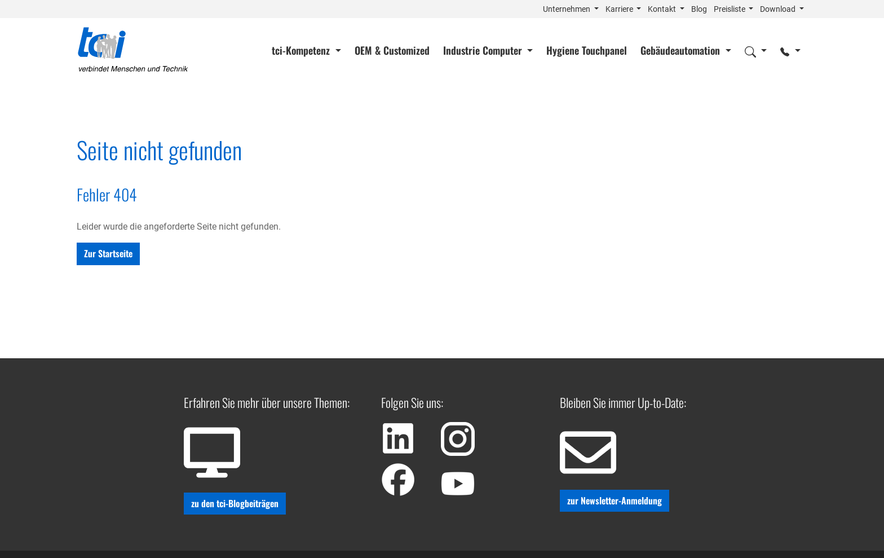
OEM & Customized (392, 50)
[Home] (133, 50)
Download (778, 9)
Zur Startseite (108, 253)
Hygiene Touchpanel (586, 50)
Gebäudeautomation (681, 50)
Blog (699, 9)
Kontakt (663, 9)
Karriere (620, 9)
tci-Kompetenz (302, 50)
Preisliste (730, 9)
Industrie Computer (484, 50)
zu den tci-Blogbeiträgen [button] (235, 503)
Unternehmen (567, 9)
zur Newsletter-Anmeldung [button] (614, 500)
